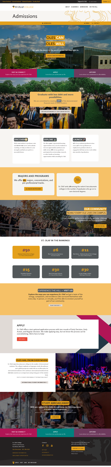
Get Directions (17, 450)
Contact (86, 23)
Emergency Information (19, 454)
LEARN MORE (55, 418)
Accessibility (45, 453)
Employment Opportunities (20, 457)
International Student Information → (32, 383)
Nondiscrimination (47, 456)
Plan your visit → (55, 305)
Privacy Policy (74, 455)
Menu (55, 23)
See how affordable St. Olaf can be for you (55, 111)
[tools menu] (106, 1)
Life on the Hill (99, 226)
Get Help (44, 451)
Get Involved (32, 464)
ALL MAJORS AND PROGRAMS (33, 189)
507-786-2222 (26, 450)
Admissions (25, 23)
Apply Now (23, 340)
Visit (21, 464)
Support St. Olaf (79, 450)
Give (25, 464)
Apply (17, 464)
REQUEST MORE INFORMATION (55, 55)
